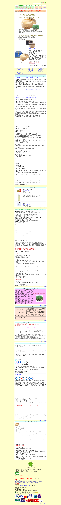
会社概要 (36, 503)
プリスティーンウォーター (26, 204)
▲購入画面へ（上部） (42, 207)
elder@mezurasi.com (25, 485)
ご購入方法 (29, 503)
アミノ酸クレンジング (26, 197)
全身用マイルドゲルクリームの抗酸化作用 (30, 288)
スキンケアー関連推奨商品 (30, 187)
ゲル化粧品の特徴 (30, 306)
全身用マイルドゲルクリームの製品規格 (30, 421)
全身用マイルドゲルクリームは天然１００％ (30, 322)
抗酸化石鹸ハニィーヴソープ (27, 190)
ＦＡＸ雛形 (17, 480)
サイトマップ (42, 503)
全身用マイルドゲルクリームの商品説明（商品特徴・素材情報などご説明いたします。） (30, 209)
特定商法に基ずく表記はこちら (21, 503)
